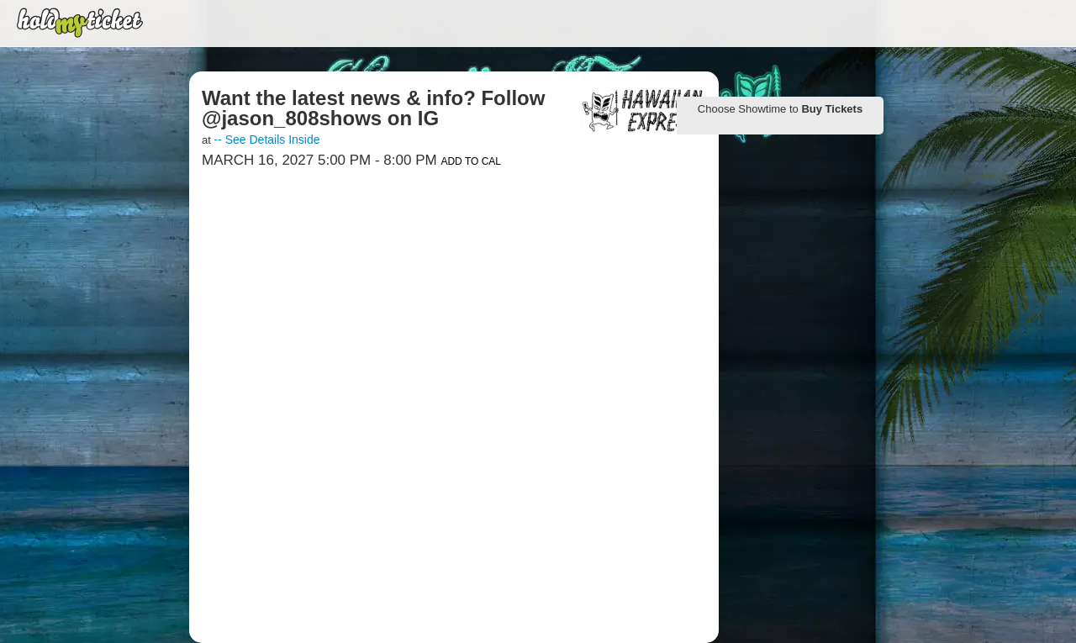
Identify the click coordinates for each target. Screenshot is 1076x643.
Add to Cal (470, 161)
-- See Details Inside (266, 139)
